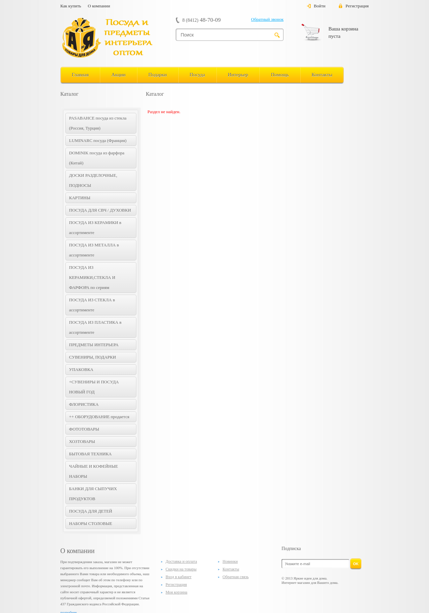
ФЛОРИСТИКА (84, 404)
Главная (80, 74)
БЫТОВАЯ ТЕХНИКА (90, 453)
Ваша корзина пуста (343, 32)
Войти (319, 5)
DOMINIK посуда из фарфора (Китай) (96, 157)
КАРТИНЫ (79, 197)
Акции (118, 74)
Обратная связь (236, 576)
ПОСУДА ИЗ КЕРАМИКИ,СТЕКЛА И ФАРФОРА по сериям (92, 277)
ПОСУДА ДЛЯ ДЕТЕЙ (90, 511)
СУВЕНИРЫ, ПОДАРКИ (92, 357)
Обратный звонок (267, 19)
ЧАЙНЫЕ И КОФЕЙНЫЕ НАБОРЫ (93, 471)
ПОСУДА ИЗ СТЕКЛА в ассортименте (92, 304)
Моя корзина (176, 592)
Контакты (322, 74)
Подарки (157, 74)
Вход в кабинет (178, 576)
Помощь (280, 74)
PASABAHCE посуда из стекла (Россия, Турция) (97, 123)
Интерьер (238, 74)
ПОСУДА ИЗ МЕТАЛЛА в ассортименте (94, 249)
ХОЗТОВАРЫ (82, 441)
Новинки (230, 561)
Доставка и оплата (181, 561)
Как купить (70, 5)
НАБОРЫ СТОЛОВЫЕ (90, 523)
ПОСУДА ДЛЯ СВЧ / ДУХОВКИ (100, 210)
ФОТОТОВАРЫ (84, 429)
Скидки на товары (181, 569)
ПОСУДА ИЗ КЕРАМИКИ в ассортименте (95, 227)
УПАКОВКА (81, 369)
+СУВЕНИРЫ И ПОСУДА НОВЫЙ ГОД (94, 386)
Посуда (197, 74)
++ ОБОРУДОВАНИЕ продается (99, 416)
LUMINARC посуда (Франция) (97, 140)
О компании (99, 5)
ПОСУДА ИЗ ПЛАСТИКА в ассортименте (95, 327)
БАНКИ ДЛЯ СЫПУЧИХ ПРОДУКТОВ (93, 493)
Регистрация (357, 5)
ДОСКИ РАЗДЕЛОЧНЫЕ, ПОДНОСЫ (93, 180)
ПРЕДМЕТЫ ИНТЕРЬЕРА (94, 344)
